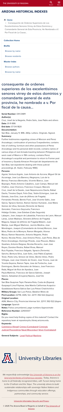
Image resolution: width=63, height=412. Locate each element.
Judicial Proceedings (11, 330)
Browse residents (13, 56)
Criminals (43, 326)
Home (9, 20)
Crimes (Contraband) (29, 326)
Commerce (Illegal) (10, 326)
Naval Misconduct (29, 330)
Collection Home (12, 40)
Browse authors (12, 67)
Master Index (10, 61)
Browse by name (12, 51)
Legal (22, 335)
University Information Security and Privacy (31, 401)
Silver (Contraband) (47, 330)
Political (29, 335)
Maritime (37, 335)
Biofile (7, 46)
